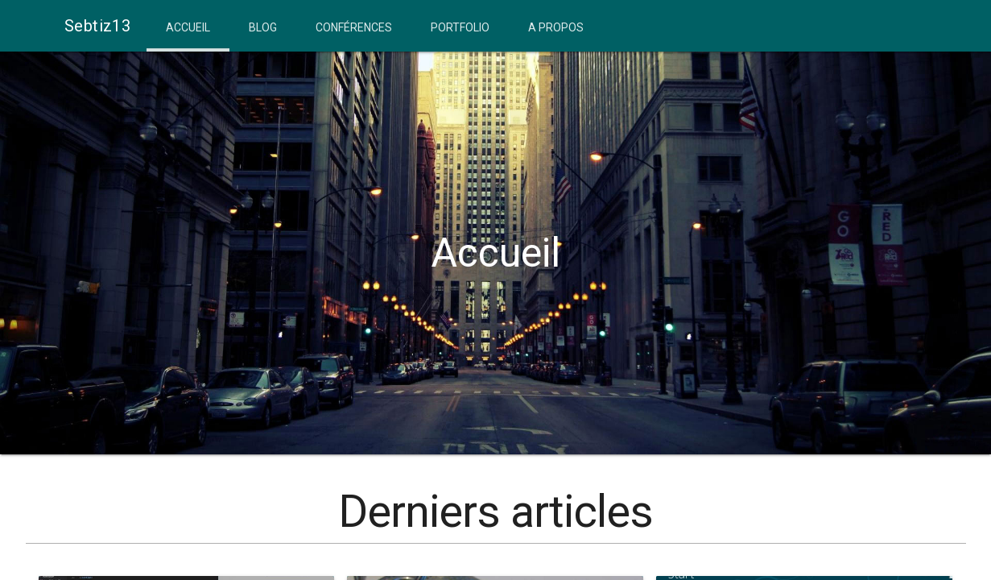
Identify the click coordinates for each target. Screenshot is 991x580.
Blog (263, 27)
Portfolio (460, 27)
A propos (556, 27)
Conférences (354, 27)
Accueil (188, 27)
